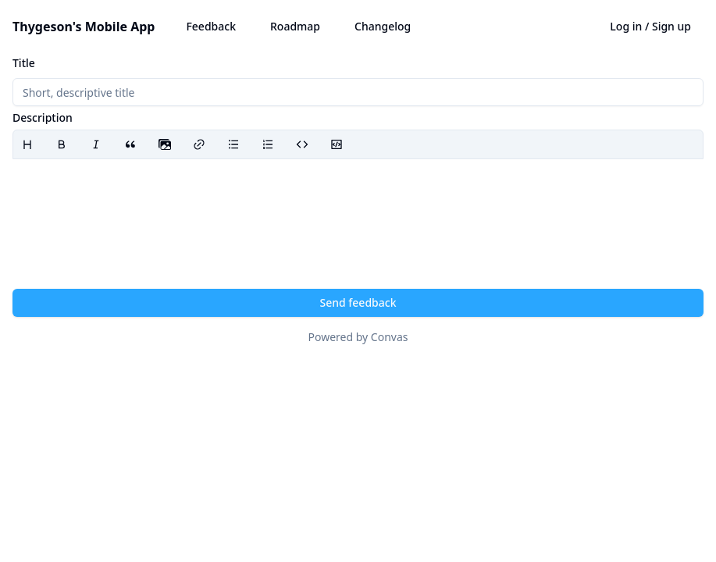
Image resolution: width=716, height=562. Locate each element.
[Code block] (336, 144)
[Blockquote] (130, 144)
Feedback (211, 26)
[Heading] (27, 144)
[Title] (358, 92)
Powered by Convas (358, 336)
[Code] (302, 144)
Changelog (382, 26)
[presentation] (165, 144)
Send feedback (358, 302)
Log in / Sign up (650, 26)
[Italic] (96, 144)
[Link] (199, 144)
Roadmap (295, 26)
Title (23, 62)
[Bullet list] (233, 144)
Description (42, 117)
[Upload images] (165, 144)
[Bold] (62, 144)
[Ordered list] (268, 144)
